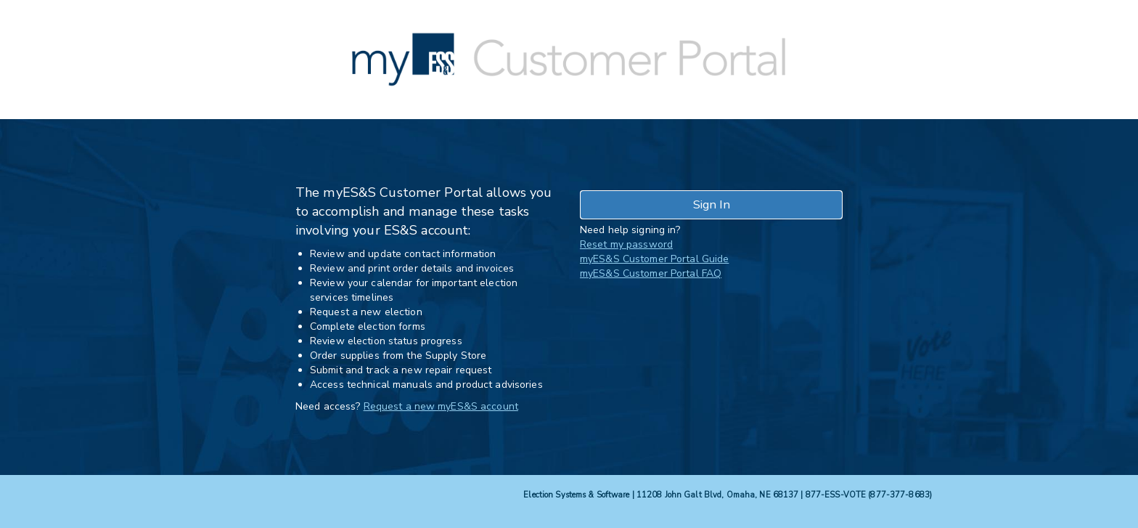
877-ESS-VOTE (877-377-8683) (869, 495)
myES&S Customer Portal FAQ (650, 273)
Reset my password (626, 244)
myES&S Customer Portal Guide (654, 259)
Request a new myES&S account (441, 406)
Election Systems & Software (576, 495)
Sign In (711, 204)
